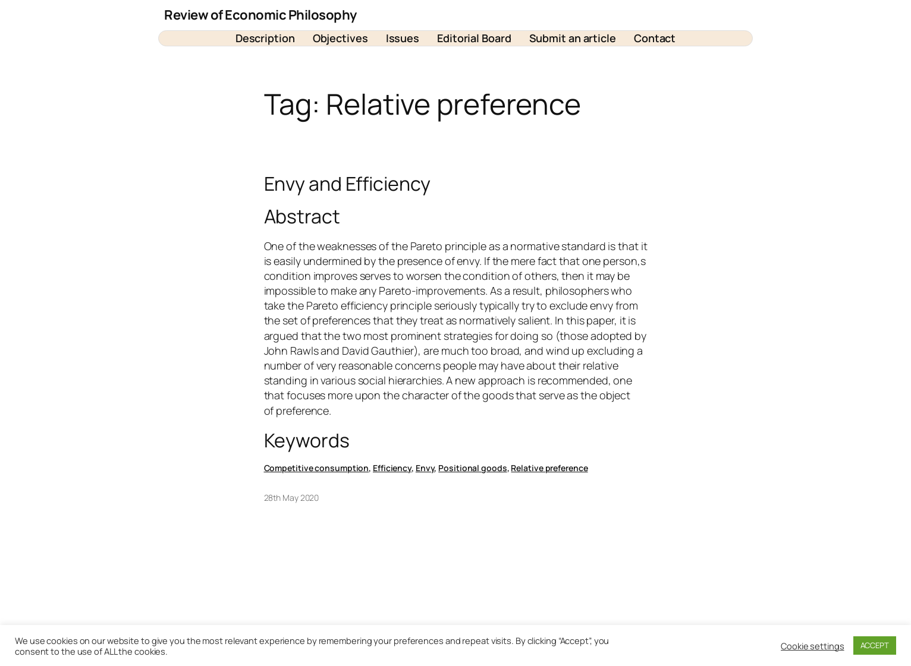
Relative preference (549, 468)
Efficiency (392, 468)
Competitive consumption (316, 468)
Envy (425, 468)
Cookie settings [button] (812, 645)
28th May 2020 (291, 497)
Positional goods (472, 468)
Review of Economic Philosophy (260, 15)
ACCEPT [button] (874, 645)
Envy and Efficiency (347, 183)
